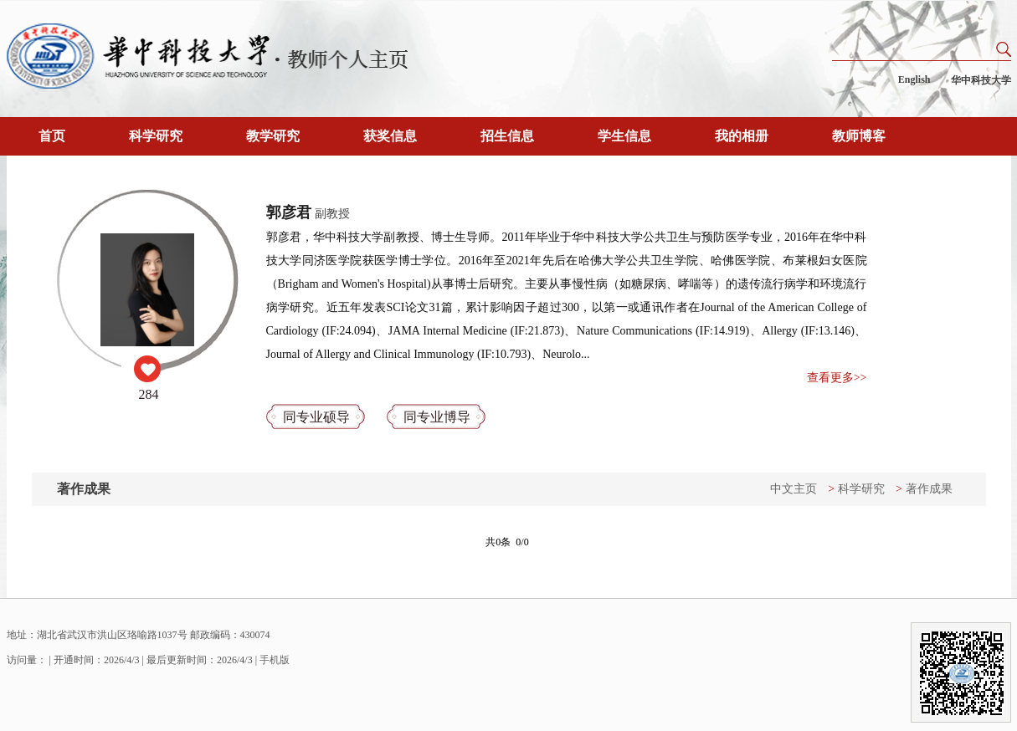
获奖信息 (390, 136)
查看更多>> (837, 377)
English (914, 79)
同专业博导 (436, 417)
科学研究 (155, 136)
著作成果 (929, 489)
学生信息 (624, 136)
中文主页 (793, 489)
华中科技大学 (981, 80)
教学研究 (273, 136)
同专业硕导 (316, 417)
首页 (52, 136)
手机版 (274, 660)
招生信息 (507, 136)
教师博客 (859, 136)
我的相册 (741, 136)
